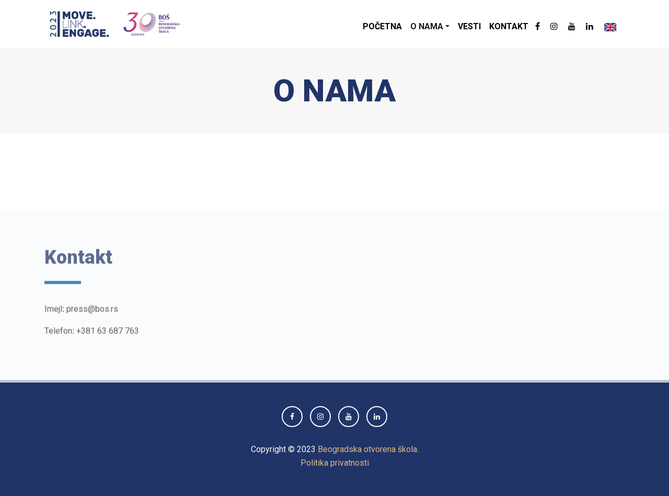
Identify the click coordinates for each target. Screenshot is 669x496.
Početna (382, 26)
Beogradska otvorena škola (367, 449)
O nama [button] (426, 26)
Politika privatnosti (335, 463)
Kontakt (508, 26)
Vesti (469, 26)
